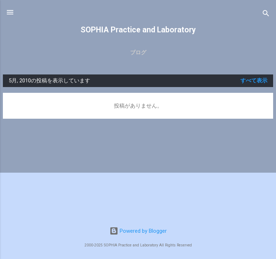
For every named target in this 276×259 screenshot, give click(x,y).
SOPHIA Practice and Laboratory (138, 29)
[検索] (266, 15)
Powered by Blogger (138, 231)
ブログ (138, 52)
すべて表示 (253, 80)
